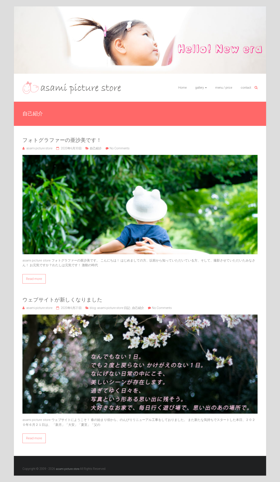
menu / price (223, 87)
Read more (34, 279)
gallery (199, 87)
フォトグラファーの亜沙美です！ (62, 140)
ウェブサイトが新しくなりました (62, 300)
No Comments (120, 148)
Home (182, 87)
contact (246, 87)
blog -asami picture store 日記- (110, 308)
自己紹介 (96, 148)
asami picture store (39, 148)
